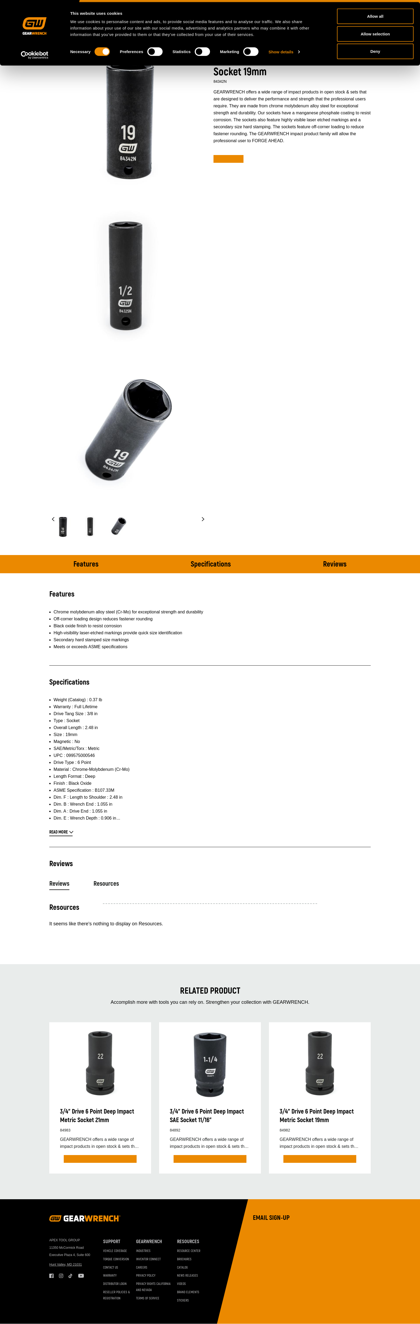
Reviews (335, 564)
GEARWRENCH (149, 1242)
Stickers (183, 1301)
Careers (141, 1268)
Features (86, 564)
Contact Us (110, 1268)
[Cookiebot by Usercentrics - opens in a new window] (34, 53)
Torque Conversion (116, 1259)
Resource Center (188, 1251)
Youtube (80, 1276)
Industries (143, 1251)
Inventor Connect (148, 1259)
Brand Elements (188, 1292)
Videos (181, 1284)
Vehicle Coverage (115, 1251)
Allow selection (375, 31)
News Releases (187, 1276)
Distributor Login (115, 1284)
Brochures (184, 1259)
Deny (375, 49)
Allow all (375, 14)
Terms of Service (147, 1298)
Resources (106, 884)
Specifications (211, 564)
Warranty (110, 1276)
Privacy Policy (145, 1276)
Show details (281, 49)
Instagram (61, 1276)
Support (111, 1242)
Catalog (182, 1268)
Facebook (51, 1276)
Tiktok (71, 1276)
